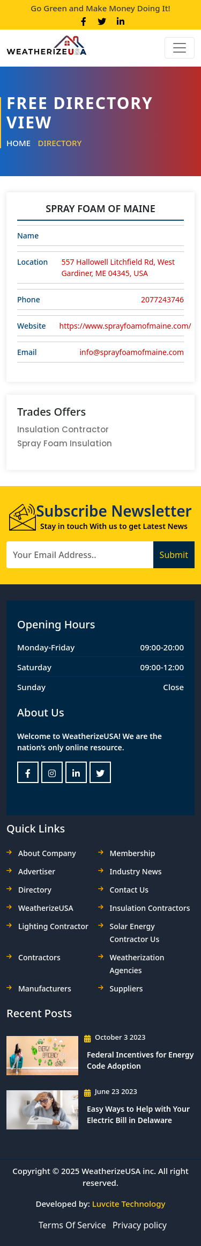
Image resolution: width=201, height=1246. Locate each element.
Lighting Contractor (53, 926)
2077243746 (162, 299)
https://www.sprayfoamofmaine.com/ (125, 326)
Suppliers (126, 988)
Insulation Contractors (150, 908)
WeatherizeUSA (45, 908)
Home (18, 142)
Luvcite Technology (129, 1203)
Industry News (136, 871)
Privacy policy (140, 1225)
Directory (59, 142)
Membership (132, 853)
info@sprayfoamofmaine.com (131, 352)
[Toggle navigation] (180, 48)
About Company (47, 853)
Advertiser (36, 871)
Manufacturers (44, 988)
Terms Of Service (72, 1225)
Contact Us (129, 890)
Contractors (39, 957)
